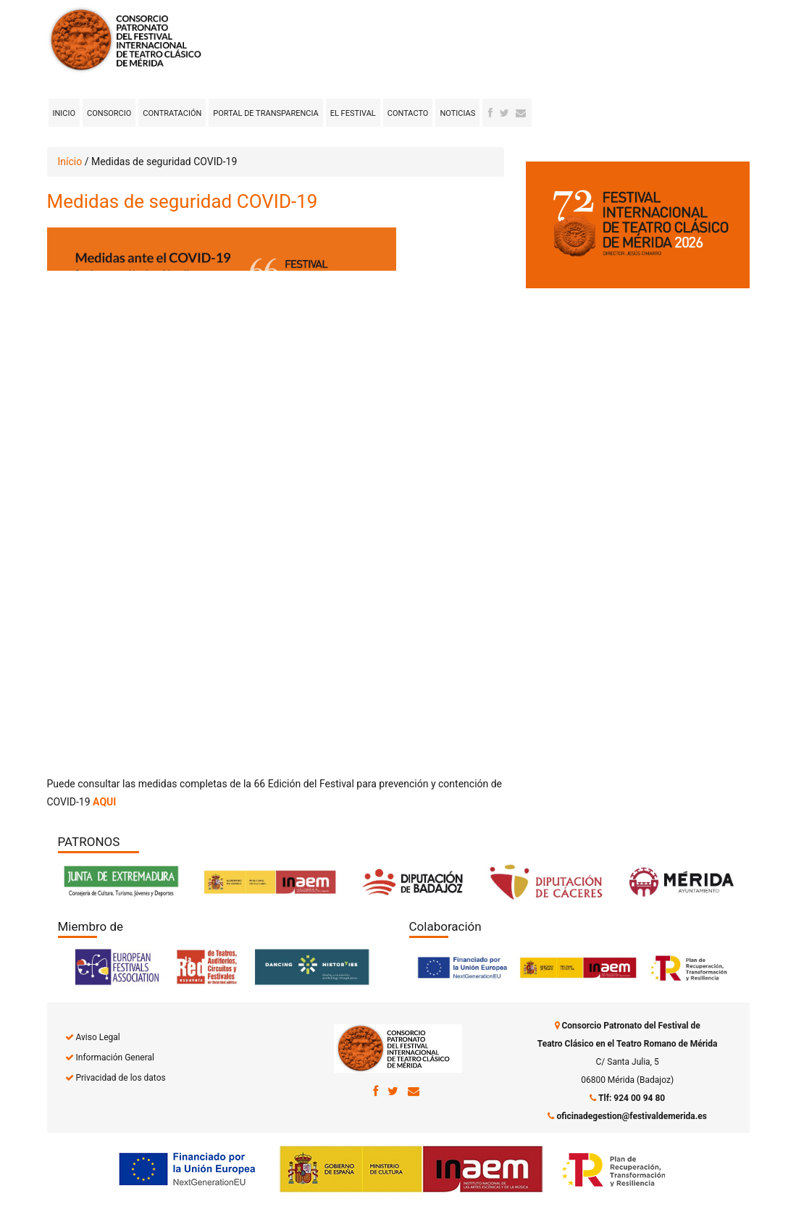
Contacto (408, 113)
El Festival (353, 113)
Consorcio (109, 113)
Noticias (457, 113)
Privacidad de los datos (120, 1078)
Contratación (172, 113)
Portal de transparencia (265, 113)
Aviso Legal (97, 1037)
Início (70, 161)
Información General (114, 1057)
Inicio (64, 113)
